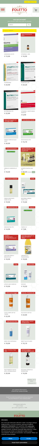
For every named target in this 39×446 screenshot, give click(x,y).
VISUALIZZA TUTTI (32, 383)
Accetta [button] (28, 438)
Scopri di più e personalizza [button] (19, 442)
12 (35, 379)
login (26, 2)
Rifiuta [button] (10, 438)
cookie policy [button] (31, 426)
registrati (33, 2)
